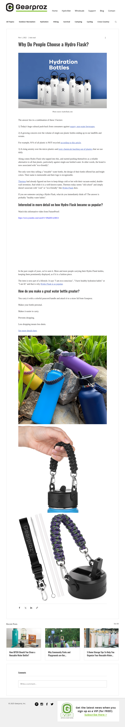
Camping (78, 22)
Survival (66, 22)
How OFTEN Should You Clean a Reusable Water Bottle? (22, 654)
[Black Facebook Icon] (47, 704)
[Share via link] (37, 608)
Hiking (56, 22)
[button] (116, 22)
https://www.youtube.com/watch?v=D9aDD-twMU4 (38, 218)
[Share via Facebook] (19, 608)
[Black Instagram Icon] (42, 704)
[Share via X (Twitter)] (25, 608)
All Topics (10, 22)
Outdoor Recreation (27, 22)
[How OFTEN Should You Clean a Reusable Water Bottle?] (23, 638)
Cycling (90, 22)
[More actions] (105, 37)
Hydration (44, 22)
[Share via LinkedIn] (31, 608)
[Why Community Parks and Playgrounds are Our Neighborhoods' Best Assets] (62, 638)
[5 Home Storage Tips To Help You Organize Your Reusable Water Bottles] (101, 638)
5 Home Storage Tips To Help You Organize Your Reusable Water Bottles (100, 654)
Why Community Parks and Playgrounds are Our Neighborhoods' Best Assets (59, 654)
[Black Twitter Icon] (52, 704)
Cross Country (103, 22)
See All (116, 624)
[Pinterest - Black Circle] (36, 704)
